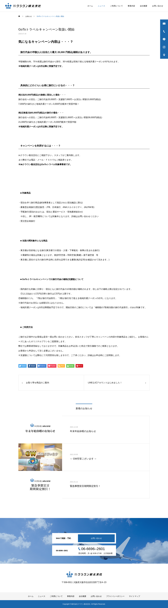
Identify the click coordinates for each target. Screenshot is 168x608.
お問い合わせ (157, 6)
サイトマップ (134, 596)
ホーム (90, 6)
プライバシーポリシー (115, 596)
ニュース (101, 6)
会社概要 (143, 6)
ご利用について (116, 6)
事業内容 (131, 6)
